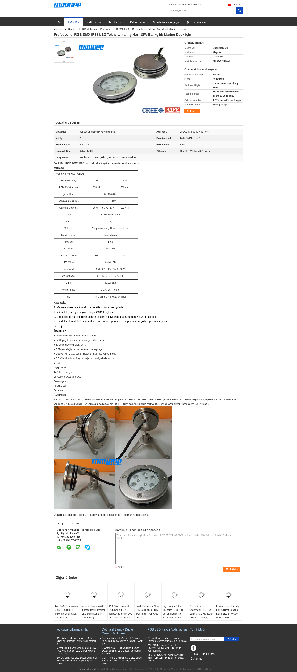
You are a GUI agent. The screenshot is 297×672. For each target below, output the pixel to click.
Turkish (238, 4)
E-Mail (195, 654)
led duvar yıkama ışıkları (72, 629)
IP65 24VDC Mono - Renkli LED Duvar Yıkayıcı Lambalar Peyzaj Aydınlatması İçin (76, 641)
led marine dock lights (135, 514)
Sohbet (191, 111)
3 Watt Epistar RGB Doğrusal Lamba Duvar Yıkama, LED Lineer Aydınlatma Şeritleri (121, 651)
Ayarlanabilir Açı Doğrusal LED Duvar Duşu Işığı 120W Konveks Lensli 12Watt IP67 (122, 641)
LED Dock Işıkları (88, 29)
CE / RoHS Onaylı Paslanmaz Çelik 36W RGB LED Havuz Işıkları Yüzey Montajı (166, 658)
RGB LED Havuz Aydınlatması (167, 629)
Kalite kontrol (137, 22)
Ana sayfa (59, 29)
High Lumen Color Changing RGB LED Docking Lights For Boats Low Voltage (173, 612)
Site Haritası (208, 654)
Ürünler (71, 29)
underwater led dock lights (104, 514)
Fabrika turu (115, 22)
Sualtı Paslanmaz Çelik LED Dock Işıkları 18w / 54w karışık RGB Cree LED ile (147, 612)
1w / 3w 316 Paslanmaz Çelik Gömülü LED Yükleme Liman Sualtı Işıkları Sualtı (67, 612)
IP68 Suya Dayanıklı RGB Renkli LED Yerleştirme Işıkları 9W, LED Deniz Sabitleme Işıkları (120, 614)
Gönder (232, 639)
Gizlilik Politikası (86, 669)
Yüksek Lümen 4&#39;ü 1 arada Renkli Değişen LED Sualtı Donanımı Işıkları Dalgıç (94, 612)
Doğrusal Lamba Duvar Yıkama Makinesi (117, 631)
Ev (59, 22)
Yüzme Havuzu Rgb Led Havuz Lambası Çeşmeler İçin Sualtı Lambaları (168, 639)
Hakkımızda (94, 22)
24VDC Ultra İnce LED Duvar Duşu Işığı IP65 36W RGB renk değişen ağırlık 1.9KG (77, 660)
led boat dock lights (74, 514)
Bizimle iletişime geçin (166, 22)
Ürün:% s (73, 22)
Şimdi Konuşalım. (196, 22)
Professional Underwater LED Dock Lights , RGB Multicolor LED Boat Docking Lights (201, 614)
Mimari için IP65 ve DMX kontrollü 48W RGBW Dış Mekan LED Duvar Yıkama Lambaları (76, 651)
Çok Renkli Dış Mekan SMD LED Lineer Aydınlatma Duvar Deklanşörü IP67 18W (122, 660)
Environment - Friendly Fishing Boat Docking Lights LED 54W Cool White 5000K (227, 612)
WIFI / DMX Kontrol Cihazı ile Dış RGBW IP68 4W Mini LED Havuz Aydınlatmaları (164, 648)
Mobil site (196, 658)
